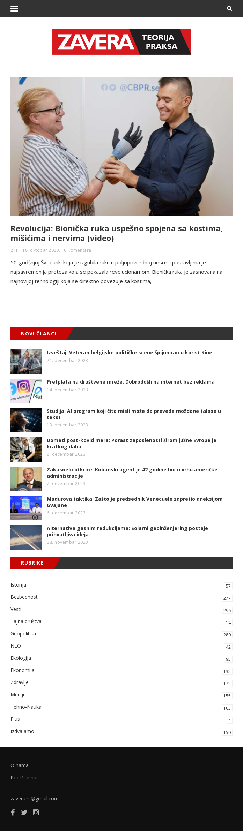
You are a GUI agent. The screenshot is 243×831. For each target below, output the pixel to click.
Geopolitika (121, 634)
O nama (19, 765)
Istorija (121, 585)
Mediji (121, 695)
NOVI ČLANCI (38, 333)
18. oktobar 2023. (41, 250)
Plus (121, 720)
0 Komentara (77, 250)
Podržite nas (24, 777)
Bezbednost (121, 598)
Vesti (121, 610)
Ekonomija (121, 671)
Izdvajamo (121, 732)
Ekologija (121, 659)
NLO (121, 646)
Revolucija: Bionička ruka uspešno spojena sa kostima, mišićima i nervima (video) (116, 233)
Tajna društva (121, 622)
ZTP (14, 250)
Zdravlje (121, 683)
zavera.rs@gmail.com (34, 798)
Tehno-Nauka (121, 707)
